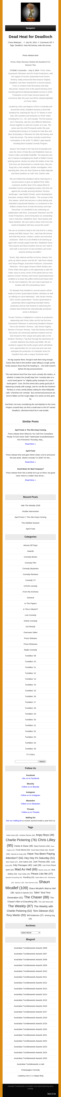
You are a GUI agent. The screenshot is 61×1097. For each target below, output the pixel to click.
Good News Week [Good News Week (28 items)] (39, 850)
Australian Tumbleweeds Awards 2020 (30, 1029)
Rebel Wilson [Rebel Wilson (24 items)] (41, 877)
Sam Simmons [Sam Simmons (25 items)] (31, 882)
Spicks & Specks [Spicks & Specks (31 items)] (24, 893)
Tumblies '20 (30, 719)
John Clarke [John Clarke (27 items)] (12, 862)
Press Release (30, 638)
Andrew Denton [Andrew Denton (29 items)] (27, 835)
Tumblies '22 (30, 731)
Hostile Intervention (30, 511)
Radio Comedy (30, 650)
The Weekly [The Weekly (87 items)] (20, 906)
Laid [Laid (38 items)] (37, 865)
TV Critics (30, 754)
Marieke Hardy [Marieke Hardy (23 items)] (44, 870)
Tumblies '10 (30, 661)
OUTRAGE (30, 627)
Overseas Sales (30, 632)
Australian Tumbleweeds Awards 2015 (30, 1000)
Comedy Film (30, 563)
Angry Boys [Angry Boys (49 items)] (45, 834)
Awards (30, 551)
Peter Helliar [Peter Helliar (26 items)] (24, 874)
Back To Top (51, 1094)
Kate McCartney (30, 45)
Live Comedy (30, 615)
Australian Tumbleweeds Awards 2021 (30, 1035)
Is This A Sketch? (30, 609)
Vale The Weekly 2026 (30, 505)
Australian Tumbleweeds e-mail (30, 1064)
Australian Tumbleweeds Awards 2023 (30, 1047)
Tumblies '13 (30, 679)
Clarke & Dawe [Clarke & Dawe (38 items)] (23, 846)
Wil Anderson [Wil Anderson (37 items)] (35, 915)
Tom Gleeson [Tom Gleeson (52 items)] (43, 910)
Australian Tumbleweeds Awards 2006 (30, 948)
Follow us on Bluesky (30, 787)
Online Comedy (30, 621)
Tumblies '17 (30, 702)
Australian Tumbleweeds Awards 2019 (30, 1023)
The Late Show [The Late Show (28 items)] (45, 902)
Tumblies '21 (30, 725)
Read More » (30, 444)
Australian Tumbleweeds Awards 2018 (30, 1017)
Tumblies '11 (30, 667)
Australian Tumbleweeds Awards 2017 (30, 1012)
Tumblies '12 (30, 673)
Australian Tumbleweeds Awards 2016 (30, 1006)
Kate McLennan (44, 45)
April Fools (30, 529)
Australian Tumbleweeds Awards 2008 (30, 959)
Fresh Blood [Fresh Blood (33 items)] (23, 850)
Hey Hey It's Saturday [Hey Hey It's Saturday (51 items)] (39, 858)
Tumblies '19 (30, 714)
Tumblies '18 (30, 708)
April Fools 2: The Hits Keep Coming (30, 517)
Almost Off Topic (30, 545)
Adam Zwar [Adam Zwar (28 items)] (12, 835)
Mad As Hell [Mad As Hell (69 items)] (26, 869)
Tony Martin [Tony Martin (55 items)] (16, 915)
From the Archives (30, 592)
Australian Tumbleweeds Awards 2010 (30, 971)
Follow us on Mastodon (30, 804)
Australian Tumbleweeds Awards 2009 (30, 965)
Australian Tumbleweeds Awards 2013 (30, 988)
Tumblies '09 (30, 656)
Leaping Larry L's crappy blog (30, 1076)
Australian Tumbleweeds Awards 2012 (30, 983)
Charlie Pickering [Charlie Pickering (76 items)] (21, 840)
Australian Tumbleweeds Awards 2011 (30, 977)
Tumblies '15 (30, 690)
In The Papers (30, 603)
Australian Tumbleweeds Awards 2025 (30, 1058)
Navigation (30, 28)
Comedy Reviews (30, 574)
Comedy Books (30, 557)
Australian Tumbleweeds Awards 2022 (30, 1041)
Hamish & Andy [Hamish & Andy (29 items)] (18, 854)
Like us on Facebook (30, 778)
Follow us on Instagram (30, 795)
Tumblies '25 (30, 749)
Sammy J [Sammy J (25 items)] (19, 882)
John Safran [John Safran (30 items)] (25, 862)
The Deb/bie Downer (30, 523)
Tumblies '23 (30, 737)
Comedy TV (30, 580)
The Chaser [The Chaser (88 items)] (36, 897)
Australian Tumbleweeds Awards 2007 (30, 954)
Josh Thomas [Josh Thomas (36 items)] (41, 862)
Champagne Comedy (30, 1070)
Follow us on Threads (30, 812)
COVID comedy (30, 586)
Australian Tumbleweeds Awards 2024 (30, 1052)
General (30, 598)
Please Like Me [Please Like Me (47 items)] (42, 873)
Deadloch (19, 45)
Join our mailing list (14, 821)
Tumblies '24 (30, 743)
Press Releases (14, 42)
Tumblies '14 (30, 685)
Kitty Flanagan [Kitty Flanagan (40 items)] (22, 865)
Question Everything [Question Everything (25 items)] (14, 877)
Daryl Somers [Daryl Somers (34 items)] (42, 846)
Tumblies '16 (30, 696)
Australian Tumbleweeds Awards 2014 (30, 994)
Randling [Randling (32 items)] (28, 877)
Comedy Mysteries (30, 568)
